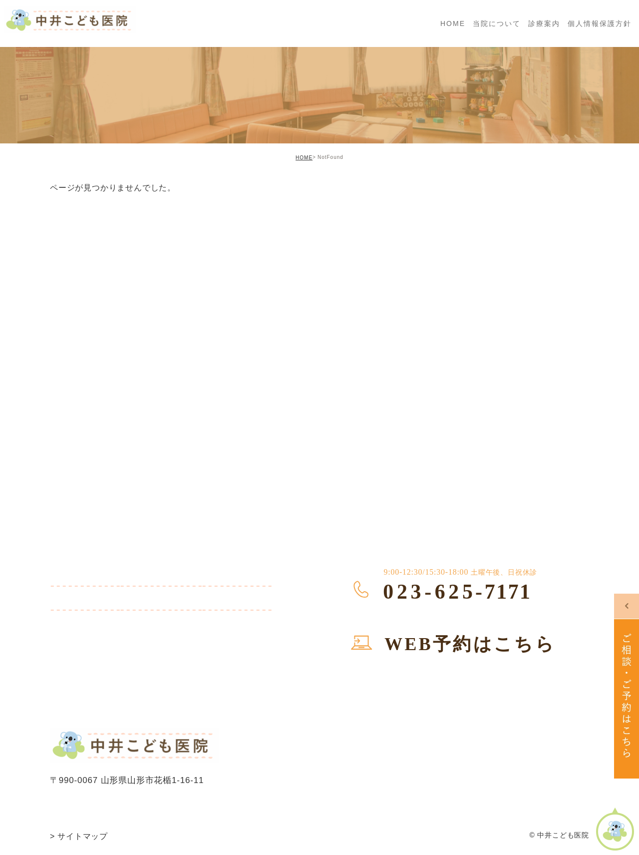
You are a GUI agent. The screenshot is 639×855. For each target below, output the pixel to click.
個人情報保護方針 (600, 23)
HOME (304, 157)
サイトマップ (79, 836)
